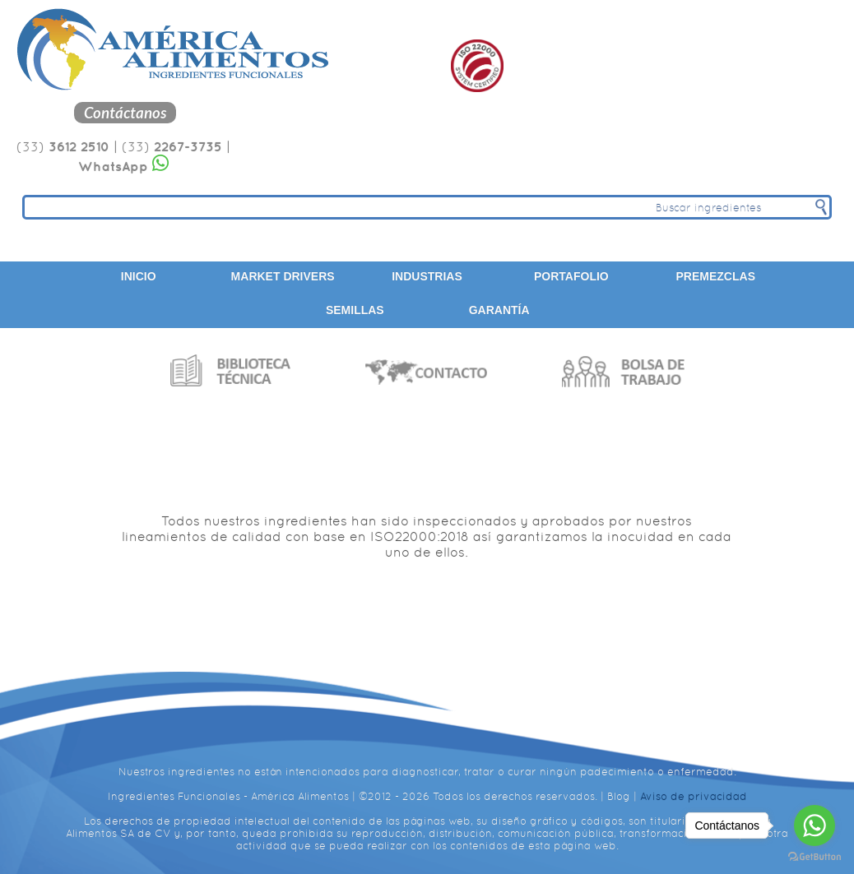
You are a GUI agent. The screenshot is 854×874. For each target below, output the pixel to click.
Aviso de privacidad (693, 796)
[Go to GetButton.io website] (814, 857)
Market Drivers (283, 276)
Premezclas (715, 276)
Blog (618, 796)
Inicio (138, 276)
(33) (62, 147)
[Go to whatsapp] (814, 825)
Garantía (499, 310)
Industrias (427, 276)
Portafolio (571, 276)
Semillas (355, 310)
